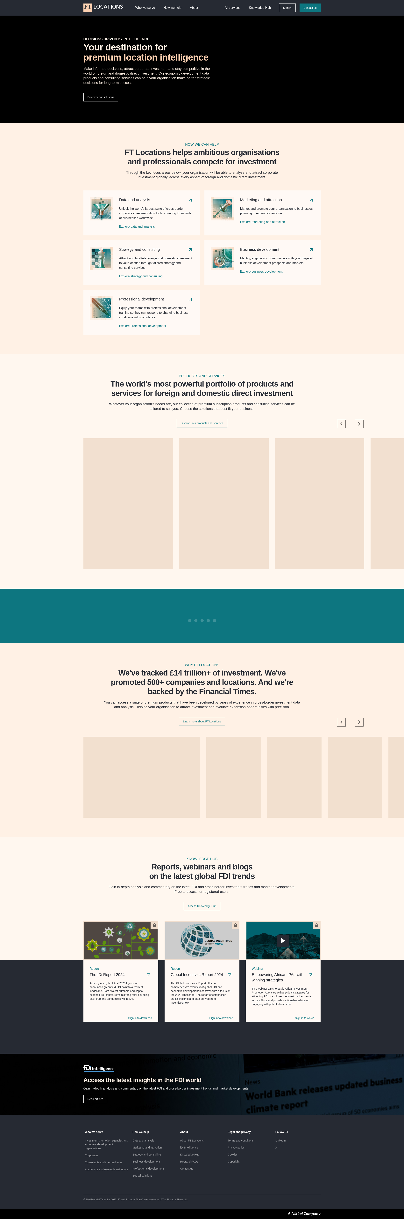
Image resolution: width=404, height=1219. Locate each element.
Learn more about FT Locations (202, 721)
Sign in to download (140, 1018)
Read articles (95, 1099)
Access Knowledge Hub (202, 906)
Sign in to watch (304, 1018)
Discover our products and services (202, 423)
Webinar (257, 968)
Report (94, 968)
